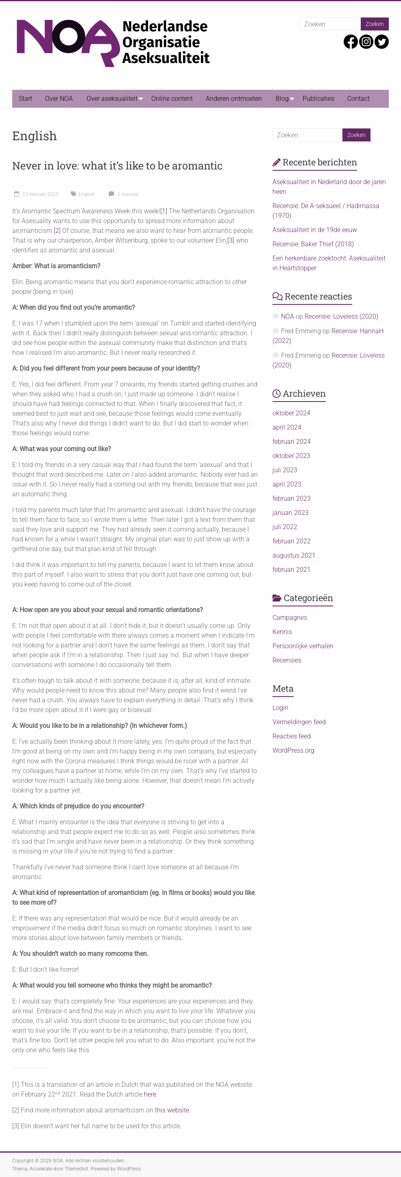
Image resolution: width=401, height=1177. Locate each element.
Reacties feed (291, 736)
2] (58, 231)
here (150, 1094)
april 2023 (286, 484)
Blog (282, 98)
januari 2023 (290, 513)
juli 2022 (284, 527)
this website (172, 1110)
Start (25, 98)
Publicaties (318, 98)
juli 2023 (284, 470)
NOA (287, 316)
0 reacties (122, 194)
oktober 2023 (291, 456)
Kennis (282, 632)
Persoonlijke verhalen (302, 646)
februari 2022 (291, 541)
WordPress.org (293, 750)
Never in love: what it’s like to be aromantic (117, 165)
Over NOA (59, 98)
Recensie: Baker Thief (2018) (313, 244)
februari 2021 (291, 569)
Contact (358, 98)
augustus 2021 (294, 555)
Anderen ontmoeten (234, 98)
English (86, 194)
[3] (230, 240)
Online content (172, 98)
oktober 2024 (291, 413)
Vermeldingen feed (299, 722)
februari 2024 (291, 441)
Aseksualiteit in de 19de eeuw (314, 230)
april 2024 (286, 427)
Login (280, 708)
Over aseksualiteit (112, 98)
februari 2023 (291, 498)
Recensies (286, 660)
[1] (163, 211)
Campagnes (289, 617)
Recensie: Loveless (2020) (341, 316)
